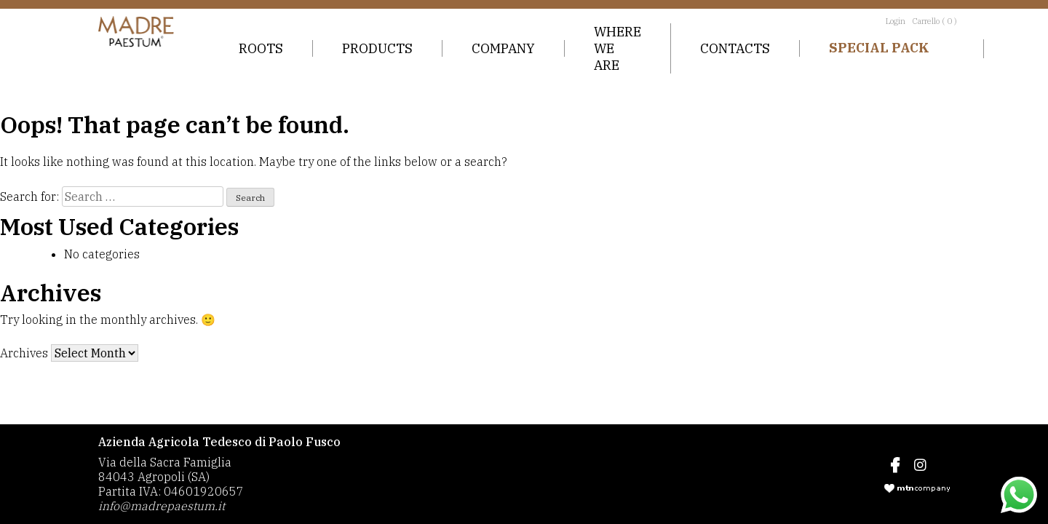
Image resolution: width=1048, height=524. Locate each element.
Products (377, 48)
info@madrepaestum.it (161, 506)
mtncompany (917, 488)
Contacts (735, 48)
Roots (261, 48)
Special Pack (879, 47)
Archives (24, 353)
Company (503, 48)
